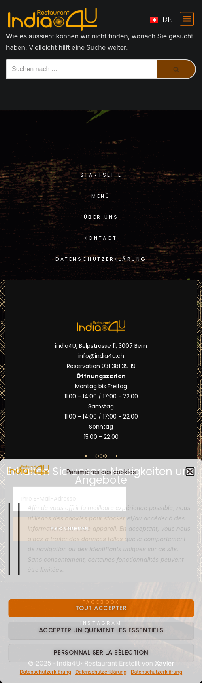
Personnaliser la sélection (101, 652)
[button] (190, 471)
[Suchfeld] (81, 69)
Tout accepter (101, 608)
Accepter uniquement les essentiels (101, 630)
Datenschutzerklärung (45, 672)
